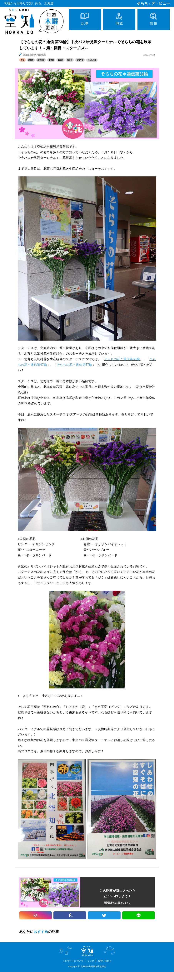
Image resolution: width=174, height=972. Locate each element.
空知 (22, 60)
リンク (90, 961)
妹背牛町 (80, 60)
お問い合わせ (105, 961)
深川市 (30, 60)
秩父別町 (40, 60)
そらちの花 (91, 60)
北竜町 (60, 60)
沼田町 (69, 60)
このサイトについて (73, 961)
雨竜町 (51, 60)
